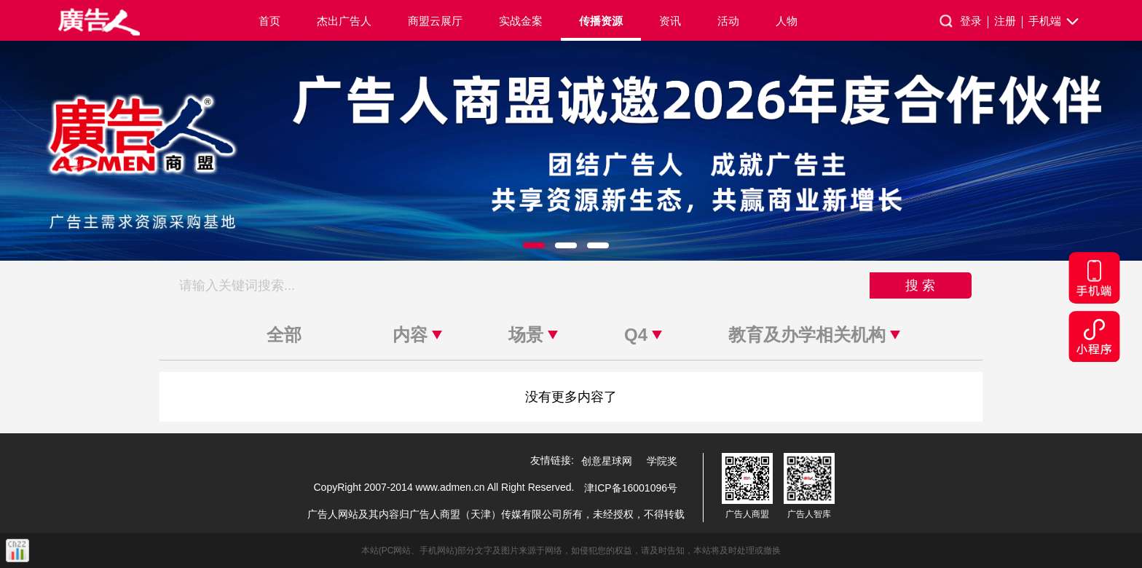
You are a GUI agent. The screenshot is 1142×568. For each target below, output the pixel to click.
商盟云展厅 (435, 21)
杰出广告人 (344, 21)
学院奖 (662, 461)
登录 (974, 21)
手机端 (1055, 22)
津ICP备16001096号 (630, 488)
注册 (1008, 21)
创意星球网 (606, 461)
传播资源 (601, 21)
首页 (269, 21)
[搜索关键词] (520, 285)
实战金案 (521, 21)
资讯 (670, 21)
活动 (728, 21)
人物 (787, 21)
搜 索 (920, 285)
